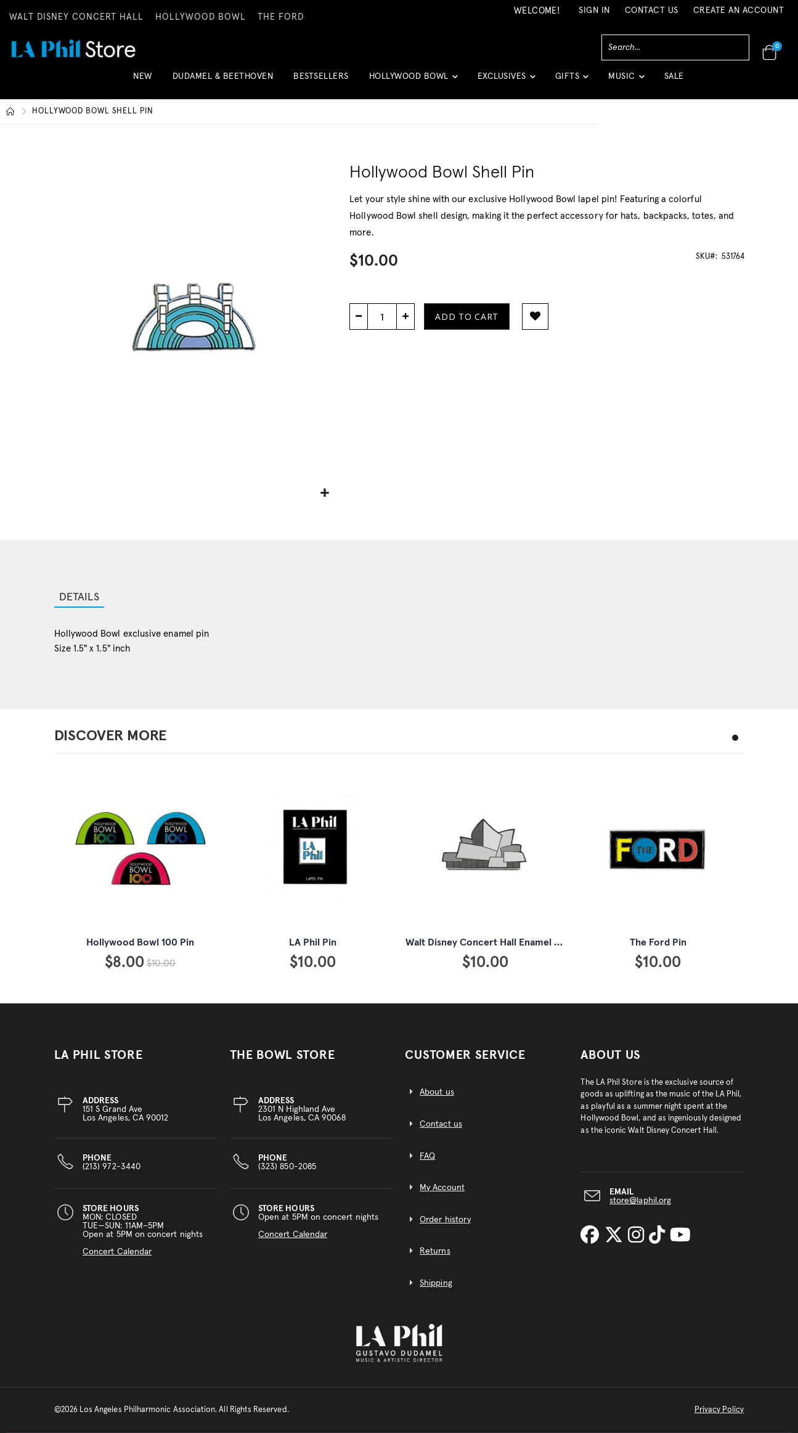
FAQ (427, 1156)
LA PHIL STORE (98, 1055)
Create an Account (738, 10)
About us (437, 1092)
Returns (435, 1251)
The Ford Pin (658, 942)
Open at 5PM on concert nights (318, 1221)
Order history (445, 1219)
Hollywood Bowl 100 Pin (140, 942)
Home (10, 111)
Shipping (436, 1283)
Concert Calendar (117, 1251)
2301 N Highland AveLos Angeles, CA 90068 (302, 1109)
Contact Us (651, 10)
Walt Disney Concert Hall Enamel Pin (486, 942)
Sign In (594, 10)
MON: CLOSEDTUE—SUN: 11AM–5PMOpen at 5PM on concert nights (143, 1230)
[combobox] (675, 47)
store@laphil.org (640, 1200)
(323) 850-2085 (287, 1162)
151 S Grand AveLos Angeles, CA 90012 (125, 1109)
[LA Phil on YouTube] (680, 1236)
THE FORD (281, 17)
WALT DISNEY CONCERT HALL (76, 17)
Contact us (441, 1124)
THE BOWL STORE (282, 1055)
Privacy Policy (719, 1410)
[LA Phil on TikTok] (659, 1236)
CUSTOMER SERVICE (465, 1055)
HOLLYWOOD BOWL (200, 17)
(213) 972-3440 (111, 1162)
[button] (413, 81)
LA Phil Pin (312, 942)
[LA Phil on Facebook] (592, 1236)
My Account (442, 1187)
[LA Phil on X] (616, 1236)
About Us (610, 1055)
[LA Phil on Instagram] (638, 1236)
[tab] (79, 598)
